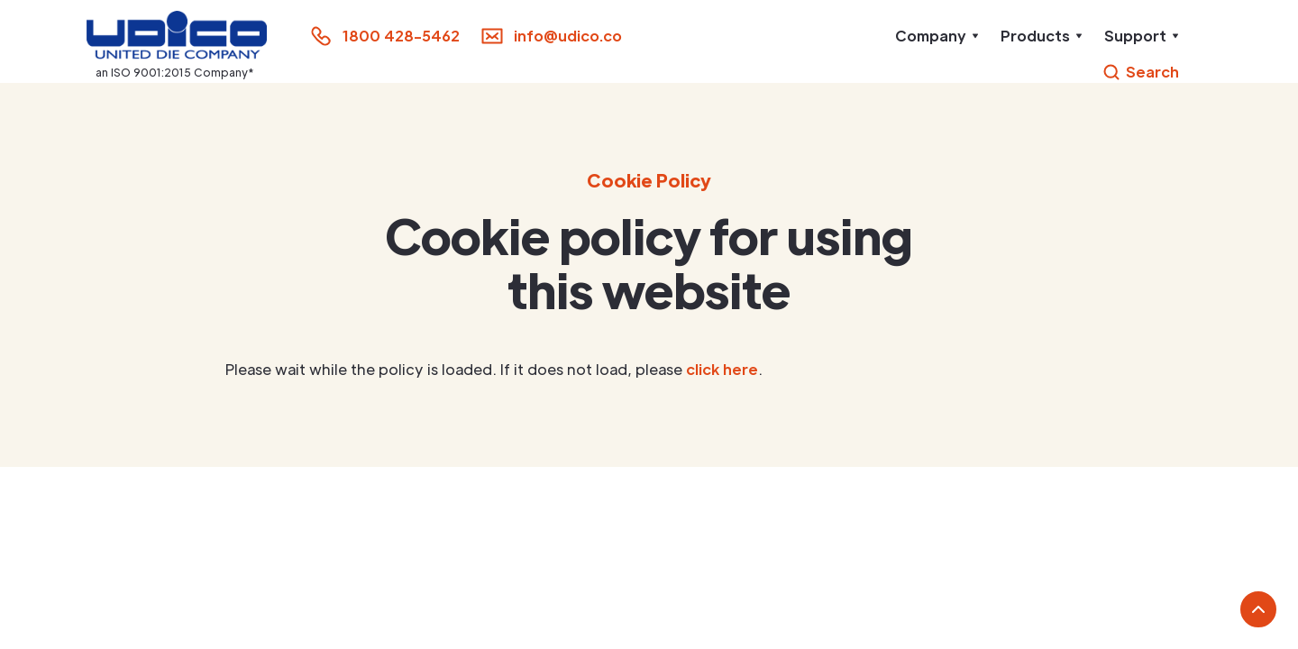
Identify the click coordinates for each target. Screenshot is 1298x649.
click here (722, 369)
